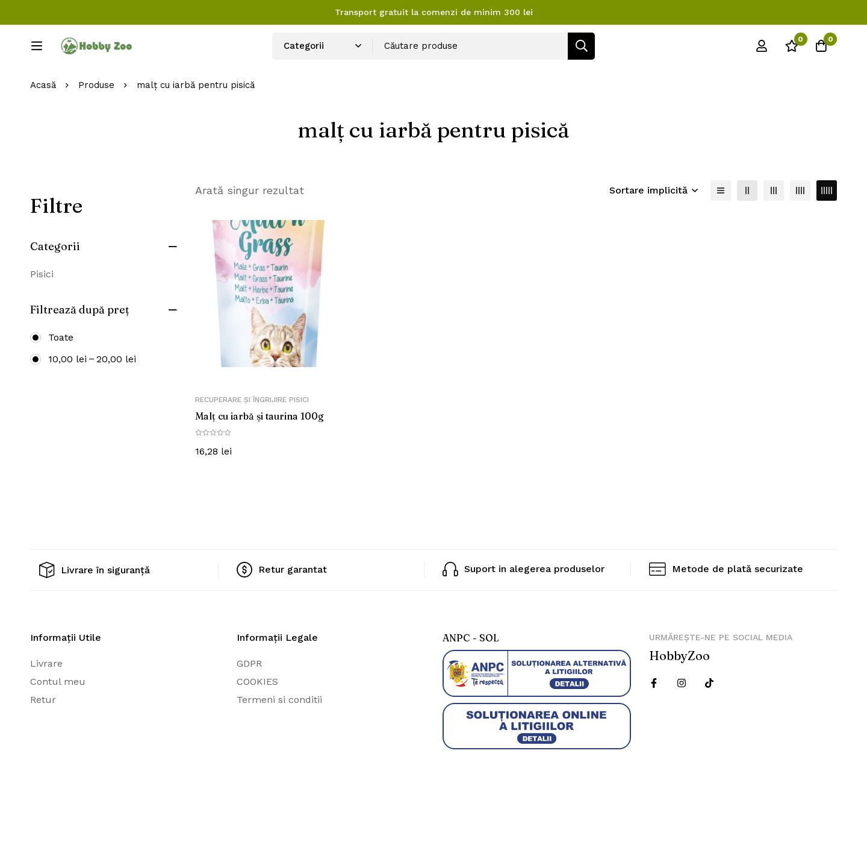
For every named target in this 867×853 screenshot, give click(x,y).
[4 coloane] (800, 230)
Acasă (43, 125)
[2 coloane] (747, 230)
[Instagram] (681, 723)
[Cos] (821, 50)
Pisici (42, 313)
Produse (96, 125)
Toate (60, 377)
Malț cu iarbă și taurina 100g (260, 456)
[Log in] (761, 50)
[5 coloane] (826, 230)
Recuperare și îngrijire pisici (252, 440)
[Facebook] (654, 723)
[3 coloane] (773, 230)
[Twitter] (709, 723)
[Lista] (720, 230)
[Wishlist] (791, 50)
